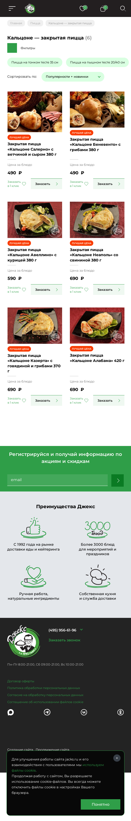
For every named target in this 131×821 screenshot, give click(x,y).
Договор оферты (20, 708)
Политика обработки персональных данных (43, 715)
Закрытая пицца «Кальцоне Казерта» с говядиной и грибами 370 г (36, 392)
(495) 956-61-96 (62, 656)
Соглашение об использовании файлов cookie (45, 728)
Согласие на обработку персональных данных (45, 721)
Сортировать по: (22, 76)
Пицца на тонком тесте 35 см (34, 62)
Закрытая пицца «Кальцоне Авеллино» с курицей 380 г (33, 274)
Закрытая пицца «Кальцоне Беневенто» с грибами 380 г (99, 156)
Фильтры (28, 48)
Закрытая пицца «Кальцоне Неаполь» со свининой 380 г (98, 274)
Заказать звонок (64, 666)
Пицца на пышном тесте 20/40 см (97, 62)
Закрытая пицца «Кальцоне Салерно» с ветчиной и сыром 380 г (33, 156)
